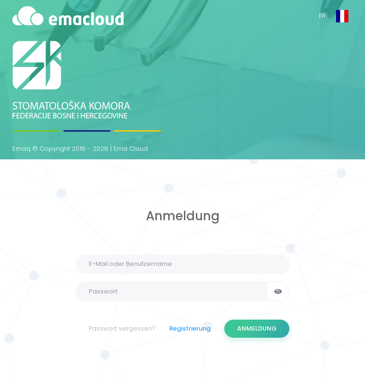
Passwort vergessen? (122, 328)
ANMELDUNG (257, 328)
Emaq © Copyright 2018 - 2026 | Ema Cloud (80, 148)
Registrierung (190, 328)
